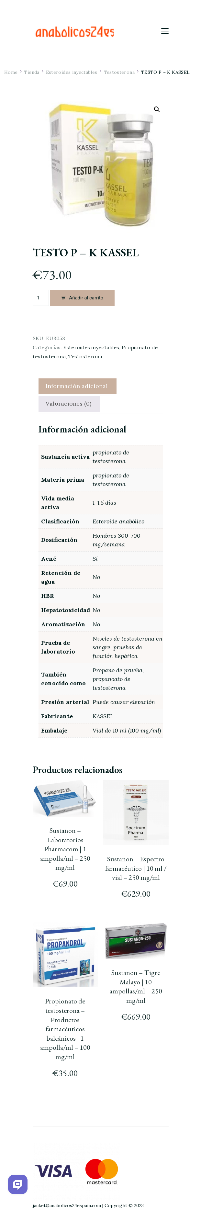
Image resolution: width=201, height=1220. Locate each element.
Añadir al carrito (86, 298)
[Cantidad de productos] (41, 298)
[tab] (77, 386)
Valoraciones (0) (68, 403)
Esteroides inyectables (91, 347)
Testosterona (85, 356)
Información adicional (77, 386)
